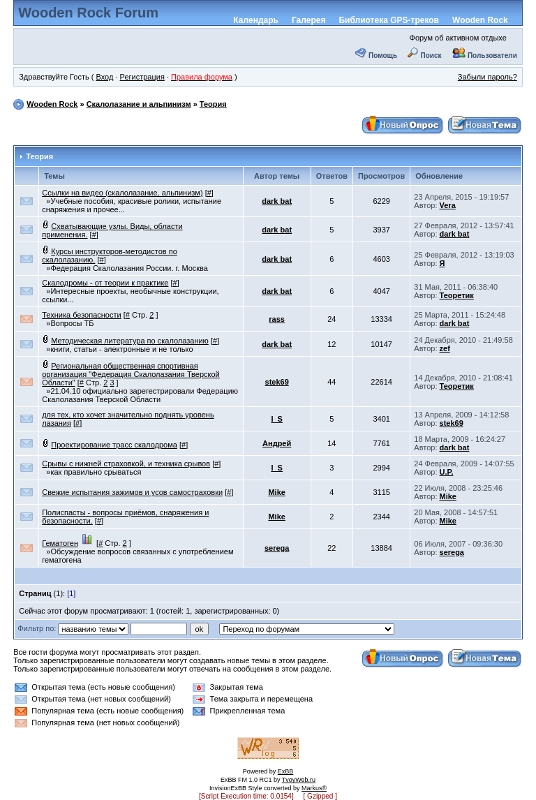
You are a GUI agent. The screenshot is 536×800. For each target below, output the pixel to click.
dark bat (277, 201)
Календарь (255, 20)
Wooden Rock (480, 20)
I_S (277, 419)
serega (277, 548)
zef (445, 348)
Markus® (314, 788)
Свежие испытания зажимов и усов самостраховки (132, 492)
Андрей (276, 443)
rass (277, 319)
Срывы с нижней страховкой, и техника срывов (126, 463)
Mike (276, 492)
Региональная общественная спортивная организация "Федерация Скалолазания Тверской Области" (131, 374)
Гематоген (60, 543)
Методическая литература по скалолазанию (130, 340)
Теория (213, 104)
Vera (448, 205)
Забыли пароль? (487, 77)
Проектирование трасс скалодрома (114, 444)
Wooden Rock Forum (88, 12)
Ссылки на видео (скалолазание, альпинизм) (122, 192)
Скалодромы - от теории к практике (105, 283)
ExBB (286, 771)
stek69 (277, 382)
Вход (104, 77)
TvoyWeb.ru (298, 779)
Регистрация (142, 77)
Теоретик (457, 295)
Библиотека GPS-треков (388, 20)
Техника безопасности (81, 315)
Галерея (308, 20)
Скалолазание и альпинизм (139, 104)
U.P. (447, 472)
